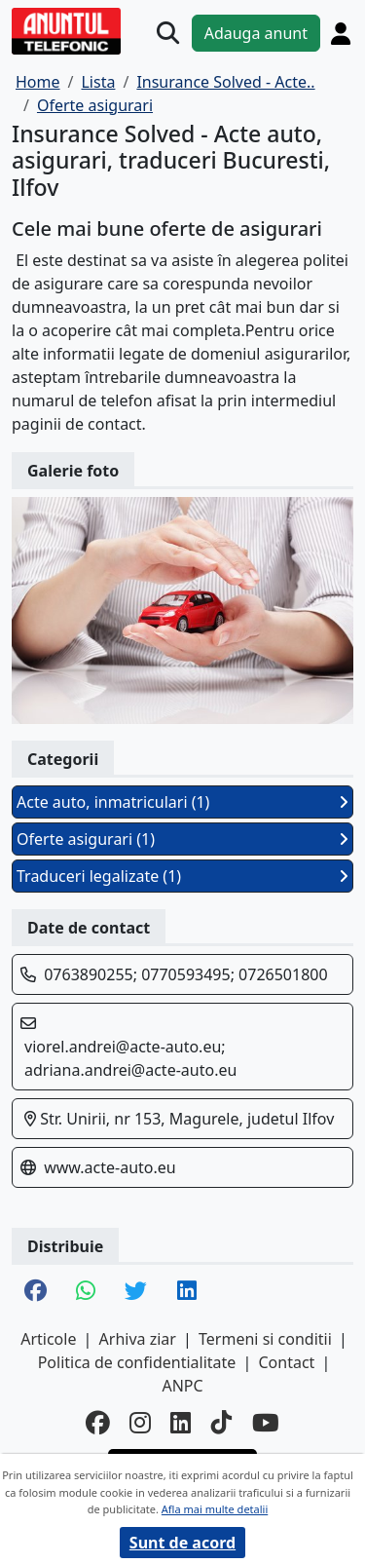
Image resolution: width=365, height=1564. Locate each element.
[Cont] (340, 33)
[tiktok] (222, 1423)
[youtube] (265, 1423)
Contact (286, 1362)
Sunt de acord (182, 1542)
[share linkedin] (186, 1292)
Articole (48, 1339)
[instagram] (140, 1423)
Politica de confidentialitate (137, 1362)
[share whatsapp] (85, 1292)
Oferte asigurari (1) (182, 839)
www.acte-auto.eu (110, 1167)
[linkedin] (181, 1423)
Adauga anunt (256, 33)
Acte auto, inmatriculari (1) (182, 802)
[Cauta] (168, 33)
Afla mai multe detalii (215, 1509)
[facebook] (98, 1423)
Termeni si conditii (265, 1339)
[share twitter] (136, 1292)
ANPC (182, 1385)
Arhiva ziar (137, 1339)
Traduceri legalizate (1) (182, 876)
